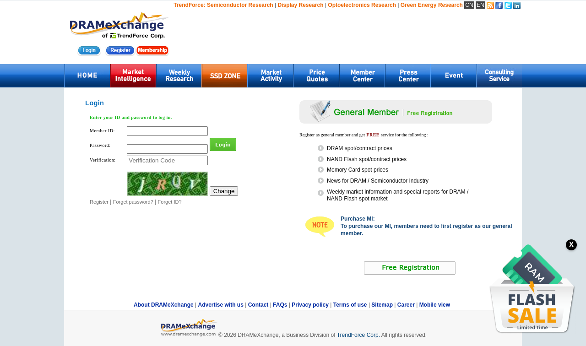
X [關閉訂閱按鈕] (571, 245)
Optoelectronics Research (362, 5)
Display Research (300, 5)
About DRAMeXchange (164, 305)
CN (469, 5)
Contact (259, 305)
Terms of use (351, 305)
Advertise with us (221, 305)
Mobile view (434, 305)
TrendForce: (189, 5)
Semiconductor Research (240, 5)
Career (406, 305)
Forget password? (133, 202)
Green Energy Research (432, 5)
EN (480, 5)
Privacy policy (311, 305)
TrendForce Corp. (358, 335)
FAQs (281, 305)
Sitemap (382, 305)
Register (99, 202)
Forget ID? (170, 202)
